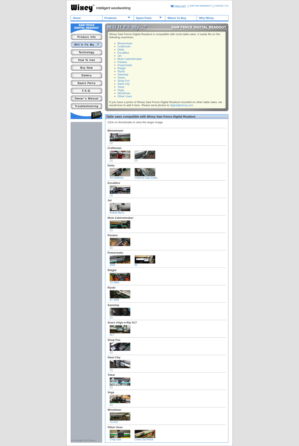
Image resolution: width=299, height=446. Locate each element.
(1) (120, 141)
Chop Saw (120, 438)
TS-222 (120, 421)
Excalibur (123, 52)
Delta (121, 49)
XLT (120, 333)
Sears (121, 77)
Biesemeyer (125, 43)
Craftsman (124, 46)
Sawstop (123, 74)
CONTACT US (221, 6)
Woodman (124, 93)
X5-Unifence (120, 176)
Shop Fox (124, 80)
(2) (145, 159)
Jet (119, 55)
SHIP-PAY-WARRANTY (200, 6)
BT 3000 (120, 298)
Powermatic (125, 65)
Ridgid (122, 68)
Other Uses (125, 96)
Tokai (121, 86)
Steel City (124, 83)
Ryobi (121, 71)
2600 (120, 264)
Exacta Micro (120, 211)
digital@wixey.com (181, 105)
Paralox (122, 62)
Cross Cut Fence (145, 438)
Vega (121, 90)
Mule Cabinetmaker (130, 58)
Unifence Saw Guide (146, 176)
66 (145, 264)
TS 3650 (120, 281)
